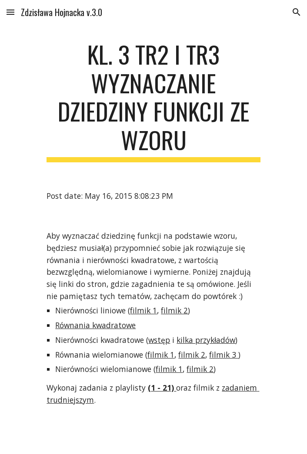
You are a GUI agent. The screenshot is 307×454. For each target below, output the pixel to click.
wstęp (159, 340)
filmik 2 (174, 310)
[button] (10, 12)
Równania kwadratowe (95, 325)
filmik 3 (223, 354)
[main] (153, 101)
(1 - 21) (161, 387)
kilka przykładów (206, 340)
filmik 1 (143, 310)
